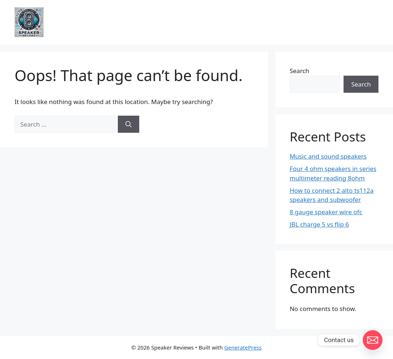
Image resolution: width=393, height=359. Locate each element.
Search (299, 71)
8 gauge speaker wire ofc (326, 212)
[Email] (372, 340)
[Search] (128, 124)
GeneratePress (243, 347)
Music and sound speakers (328, 156)
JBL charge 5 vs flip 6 (319, 224)
